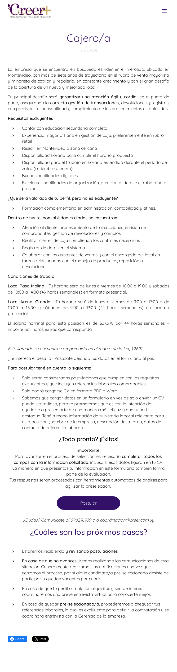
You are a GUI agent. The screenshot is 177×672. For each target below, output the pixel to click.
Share (17, 639)
